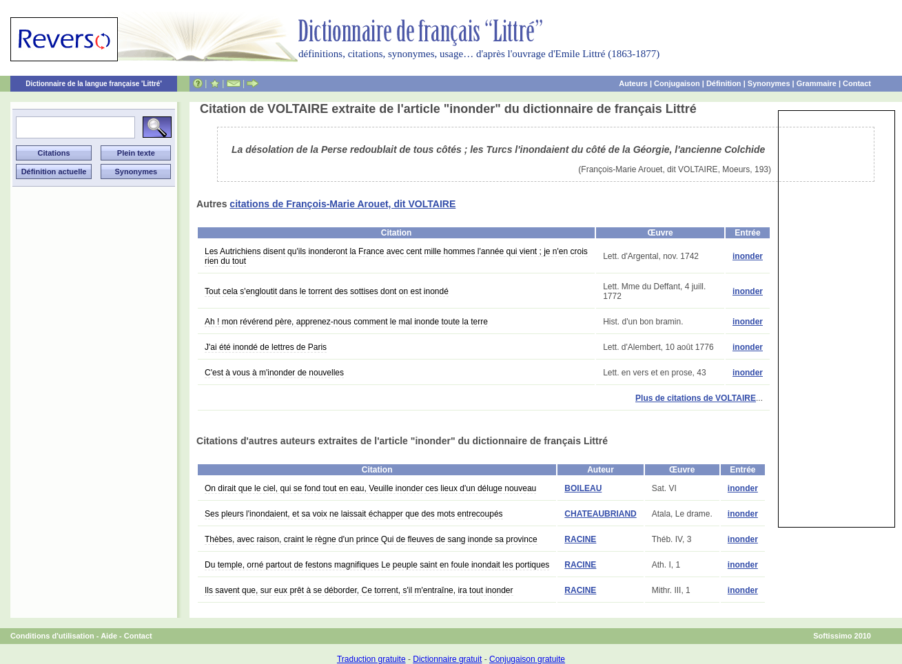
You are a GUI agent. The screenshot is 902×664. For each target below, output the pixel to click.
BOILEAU (583, 488)
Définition (723, 83)
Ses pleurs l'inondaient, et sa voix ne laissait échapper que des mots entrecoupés (354, 514)
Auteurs (633, 83)
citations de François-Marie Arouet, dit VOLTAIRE (342, 203)
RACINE (580, 539)
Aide (109, 636)
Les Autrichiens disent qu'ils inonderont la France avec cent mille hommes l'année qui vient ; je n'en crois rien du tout (396, 256)
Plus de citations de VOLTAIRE (695, 398)
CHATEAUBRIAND (600, 514)
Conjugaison (677, 83)
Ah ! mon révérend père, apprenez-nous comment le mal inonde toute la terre (346, 321)
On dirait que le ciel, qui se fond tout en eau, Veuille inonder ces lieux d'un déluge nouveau (370, 488)
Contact (857, 83)
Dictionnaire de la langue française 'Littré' (93, 83)
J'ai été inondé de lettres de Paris (266, 347)
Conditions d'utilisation (52, 636)
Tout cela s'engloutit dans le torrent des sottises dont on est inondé (327, 291)
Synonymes (769, 83)
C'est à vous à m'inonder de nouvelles (274, 372)
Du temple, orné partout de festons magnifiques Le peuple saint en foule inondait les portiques (377, 565)
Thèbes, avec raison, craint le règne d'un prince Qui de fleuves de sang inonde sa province (371, 539)
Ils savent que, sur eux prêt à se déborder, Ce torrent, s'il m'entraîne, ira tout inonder (359, 590)
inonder (747, 256)
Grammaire (817, 83)
